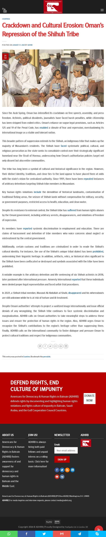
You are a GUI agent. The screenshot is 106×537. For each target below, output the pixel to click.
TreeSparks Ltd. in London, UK (76, 526)
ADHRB (30, 45)
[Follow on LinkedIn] (72, 470)
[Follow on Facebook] (57, 470)
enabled (43, 127)
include (37, 192)
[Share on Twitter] (50, 346)
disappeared (74, 293)
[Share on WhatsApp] (40, 346)
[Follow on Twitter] (62, 470)
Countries (6, 19)
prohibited (97, 251)
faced (63, 146)
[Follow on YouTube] (57, 476)
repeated (88, 178)
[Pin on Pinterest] (60, 346)
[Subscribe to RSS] (67, 470)
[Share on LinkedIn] (66, 346)
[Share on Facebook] (45, 346)
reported (27, 228)
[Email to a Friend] (55, 346)
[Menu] (102, 10)
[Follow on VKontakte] (62, 476)
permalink (46, 356)
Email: (57, 444)
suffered (71, 210)
